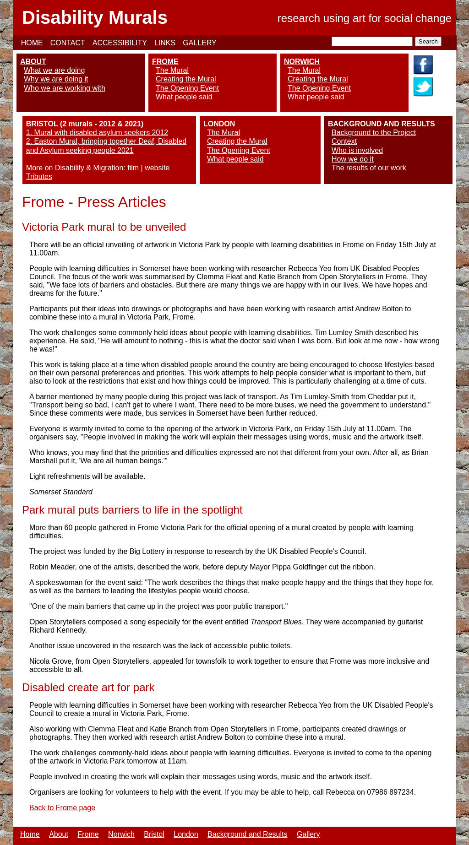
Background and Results (247, 834)
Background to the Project (374, 132)
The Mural (172, 70)
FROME (165, 61)
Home (30, 834)
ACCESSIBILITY (120, 43)
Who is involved (357, 150)
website (157, 168)
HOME (32, 43)
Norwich (121, 834)
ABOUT (33, 61)
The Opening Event (187, 88)
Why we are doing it (56, 79)
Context (344, 141)
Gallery (308, 834)
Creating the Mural (186, 79)
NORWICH (302, 61)
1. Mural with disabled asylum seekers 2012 (97, 132)
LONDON (219, 124)
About (58, 834)
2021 (133, 124)
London (186, 834)
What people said (184, 97)
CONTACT (67, 43)
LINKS (164, 43)
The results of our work (369, 168)
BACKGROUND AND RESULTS (381, 124)
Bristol (154, 834)
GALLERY (200, 43)
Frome (87, 834)
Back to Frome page (62, 808)
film (133, 168)
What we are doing (54, 70)
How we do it (353, 159)
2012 (107, 124)
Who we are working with (64, 88)
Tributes (39, 176)
